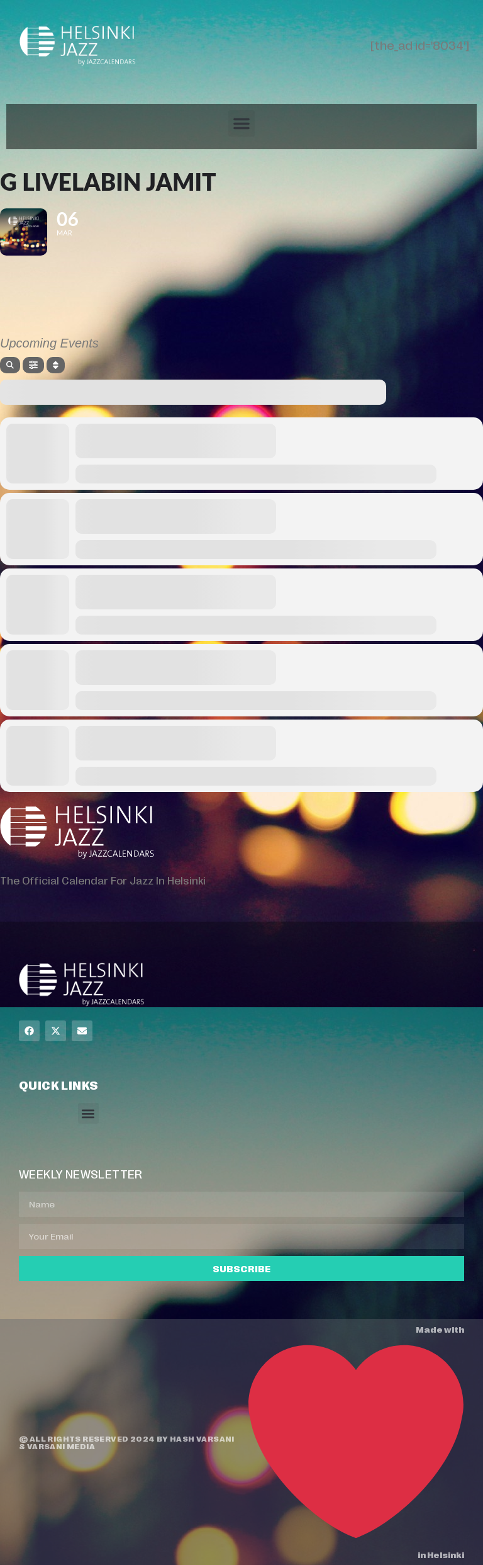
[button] (241, 123)
